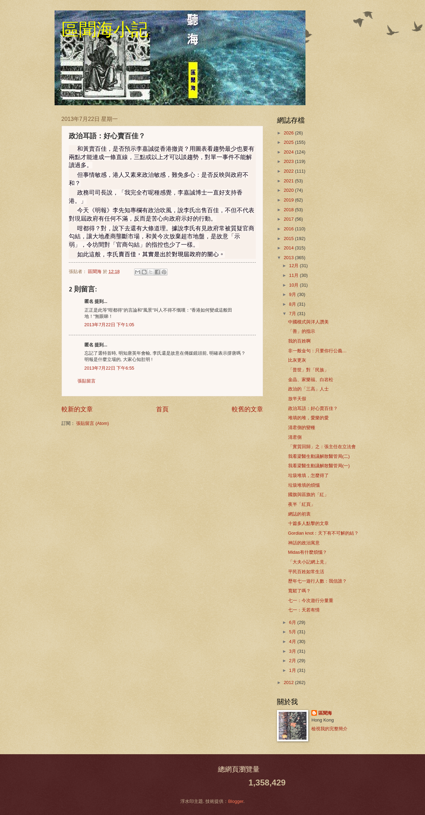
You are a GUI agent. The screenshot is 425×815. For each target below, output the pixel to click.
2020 (289, 190)
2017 (289, 219)
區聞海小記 (105, 29)
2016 (289, 228)
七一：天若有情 (304, 609)
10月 (294, 285)
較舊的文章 (247, 409)
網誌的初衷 (299, 514)
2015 (289, 238)
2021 (289, 180)
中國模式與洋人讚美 (308, 321)
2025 (289, 142)
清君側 (295, 437)
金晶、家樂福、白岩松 (310, 379)
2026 (289, 132)
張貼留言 (86, 381)
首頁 (162, 409)
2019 (289, 200)
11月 (294, 275)
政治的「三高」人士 (308, 389)
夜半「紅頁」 (301, 504)
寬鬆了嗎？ (299, 590)
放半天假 (297, 398)
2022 (289, 171)
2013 (289, 257)
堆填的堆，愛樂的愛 (308, 417)
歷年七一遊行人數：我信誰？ (317, 581)
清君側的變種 (301, 427)
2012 (289, 682)
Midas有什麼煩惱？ (307, 552)
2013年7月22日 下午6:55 (109, 368)
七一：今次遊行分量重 (310, 600)
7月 (293, 313)
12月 (294, 265)
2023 (289, 161)
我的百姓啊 (299, 341)
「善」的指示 (301, 331)
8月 (293, 304)
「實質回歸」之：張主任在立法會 (322, 446)
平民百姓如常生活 (306, 571)
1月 (293, 670)
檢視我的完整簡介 (329, 728)
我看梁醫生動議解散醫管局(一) (319, 465)
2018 (289, 209)
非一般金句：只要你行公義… (317, 350)
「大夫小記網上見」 (308, 562)
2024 (289, 152)
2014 (289, 247)
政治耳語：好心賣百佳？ (313, 408)
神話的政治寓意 (304, 542)
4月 (293, 641)
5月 (293, 631)
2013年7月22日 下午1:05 (109, 324)
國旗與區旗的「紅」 (308, 494)
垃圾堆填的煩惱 (304, 485)
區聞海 (325, 713)
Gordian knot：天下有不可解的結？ (323, 533)
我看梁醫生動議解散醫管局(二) (319, 456)
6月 (293, 622)
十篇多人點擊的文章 (308, 523)
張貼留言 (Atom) (92, 423)
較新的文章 (77, 409)
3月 (293, 651)
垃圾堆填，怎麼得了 (308, 475)
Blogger (235, 801)
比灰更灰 (297, 360)
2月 (293, 660)
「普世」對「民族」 (308, 369)
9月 (293, 294)
